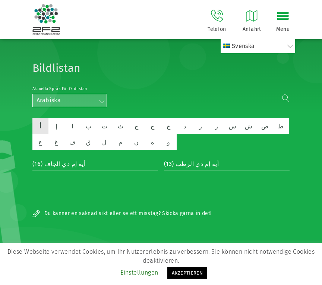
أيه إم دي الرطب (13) (191, 163)
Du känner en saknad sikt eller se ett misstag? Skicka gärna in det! (121, 213)
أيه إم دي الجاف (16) (58, 163)
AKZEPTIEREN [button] (187, 273)
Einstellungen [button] (139, 272)
